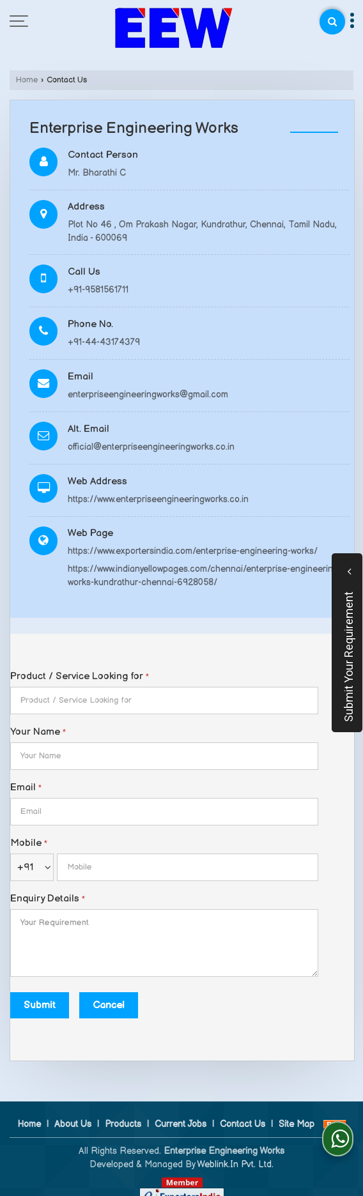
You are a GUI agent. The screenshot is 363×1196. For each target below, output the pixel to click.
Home (27, 80)
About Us (72, 1110)
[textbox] (164, 700)
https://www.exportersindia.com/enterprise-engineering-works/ (193, 551)
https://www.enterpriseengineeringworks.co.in (158, 499)
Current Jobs (180, 1110)
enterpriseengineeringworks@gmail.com (148, 394)
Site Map (296, 1110)
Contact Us (242, 1110)
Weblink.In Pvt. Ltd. (235, 1151)
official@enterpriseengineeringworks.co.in (151, 446)
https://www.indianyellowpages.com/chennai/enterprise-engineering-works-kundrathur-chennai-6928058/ (204, 576)
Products (123, 1110)
